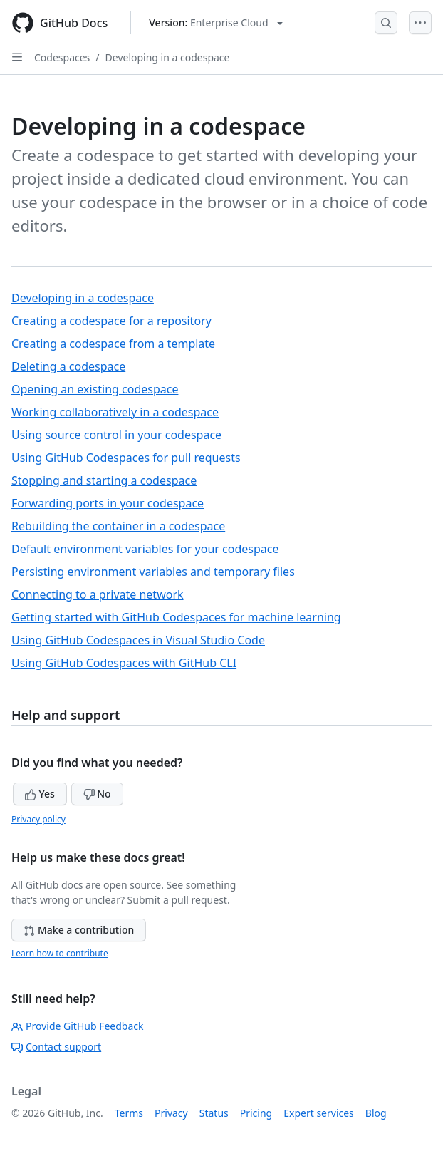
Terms (129, 1113)
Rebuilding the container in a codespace (118, 526)
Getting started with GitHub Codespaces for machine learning (176, 617)
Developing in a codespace (167, 57)
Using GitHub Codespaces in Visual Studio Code (138, 640)
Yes (40, 793)
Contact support (56, 1046)
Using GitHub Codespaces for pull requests (126, 457)
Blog (376, 1113)
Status (214, 1113)
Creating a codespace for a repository (111, 321)
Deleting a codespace (68, 366)
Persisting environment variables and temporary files (153, 571)
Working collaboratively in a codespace (115, 412)
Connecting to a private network (97, 594)
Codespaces (62, 57)
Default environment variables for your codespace (144, 549)
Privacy (171, 1113)
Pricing (256, 1113)
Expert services (318, 1113)
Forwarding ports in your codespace (107, 503)
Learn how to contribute (59, 953)
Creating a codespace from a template (113, 343)
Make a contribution (79, 930)
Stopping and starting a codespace (104, 480)
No (97, 793)
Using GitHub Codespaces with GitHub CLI (123, 663)
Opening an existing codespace (94, 389)
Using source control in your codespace (116, 435)
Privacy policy (38, 819)
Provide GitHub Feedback (77, 1026)
